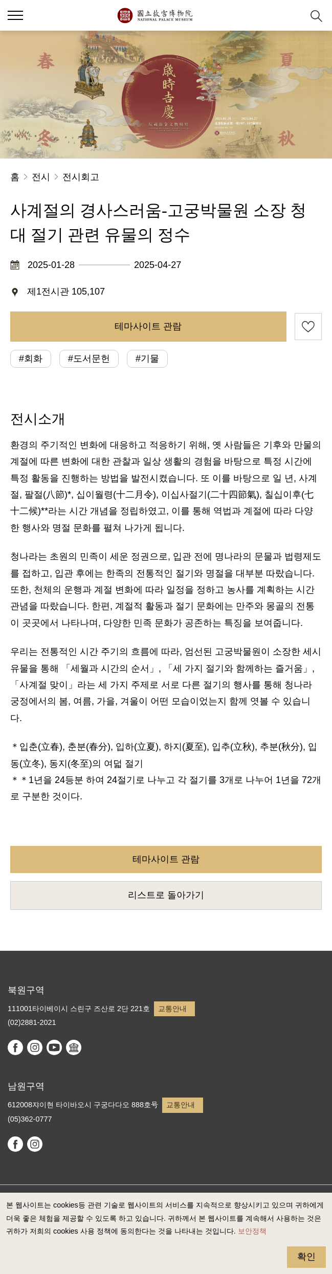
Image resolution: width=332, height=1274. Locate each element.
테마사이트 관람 (148, 326)
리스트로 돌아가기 (166, 895)
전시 (41, 177)
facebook (15, 1047)
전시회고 (80, 177)
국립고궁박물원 (155, 15)
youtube (54, 1047)
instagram (34, 1047)
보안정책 (252, 1231)
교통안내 (172, 1008)
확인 (306, 1256)
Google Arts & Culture (73, 1047)
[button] (291, 16)
